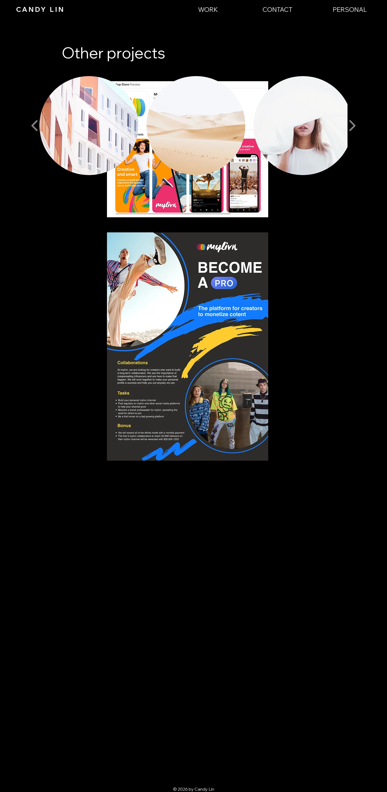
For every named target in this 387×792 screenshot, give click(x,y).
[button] (89, 125)
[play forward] (352, 125)
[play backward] (35, 125)
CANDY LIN (40, 9)
